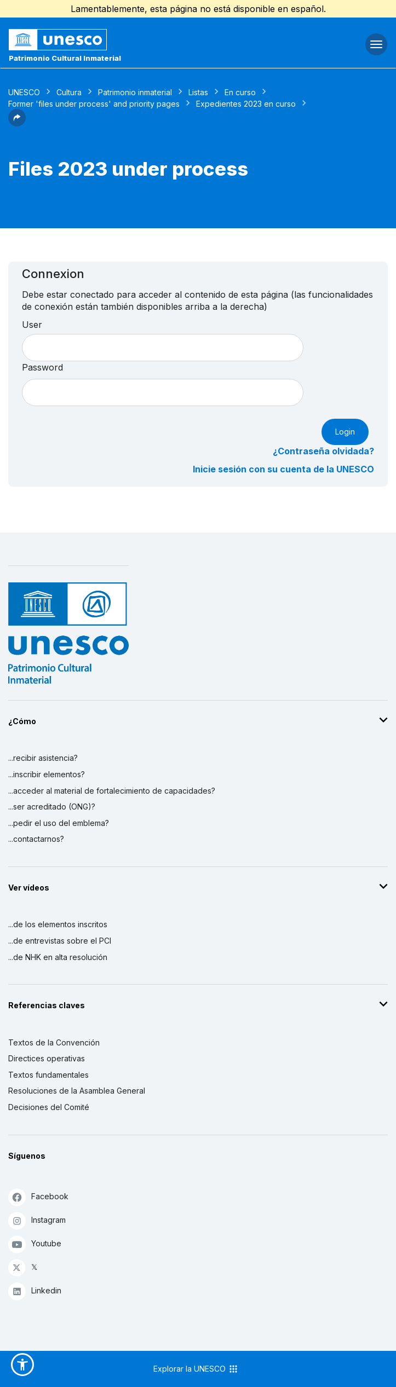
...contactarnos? (36, 838)
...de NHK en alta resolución (57, 957)
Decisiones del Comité (48, 1107)
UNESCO (24, 92)
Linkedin (34, 1290)
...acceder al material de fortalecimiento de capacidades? (111, 790)
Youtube (34, 1243)
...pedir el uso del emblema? (58, 823)
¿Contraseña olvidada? (323, 451)
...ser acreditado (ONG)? (51, 806)
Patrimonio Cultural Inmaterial (65, 58)
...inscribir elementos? (46, 774)
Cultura (69, 92)
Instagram (37, 1220)
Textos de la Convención (54, 1042)
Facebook (38, 1196)
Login (345, 431)
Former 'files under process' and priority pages (94, 103)
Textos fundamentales (48, 1074)
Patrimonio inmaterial (135, 92)
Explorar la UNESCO (196, 1368)
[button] (17, 123)
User (32, 324)
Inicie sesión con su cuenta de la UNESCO (283, 469)
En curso (240, 92)
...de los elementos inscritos (57, 924)
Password (42, 367)
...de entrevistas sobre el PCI (59, 940)
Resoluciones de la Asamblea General (76, 1090)
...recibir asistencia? (43, 757)
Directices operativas (46, 1058)
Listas (198, 92)
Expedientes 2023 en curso (246, 103)
